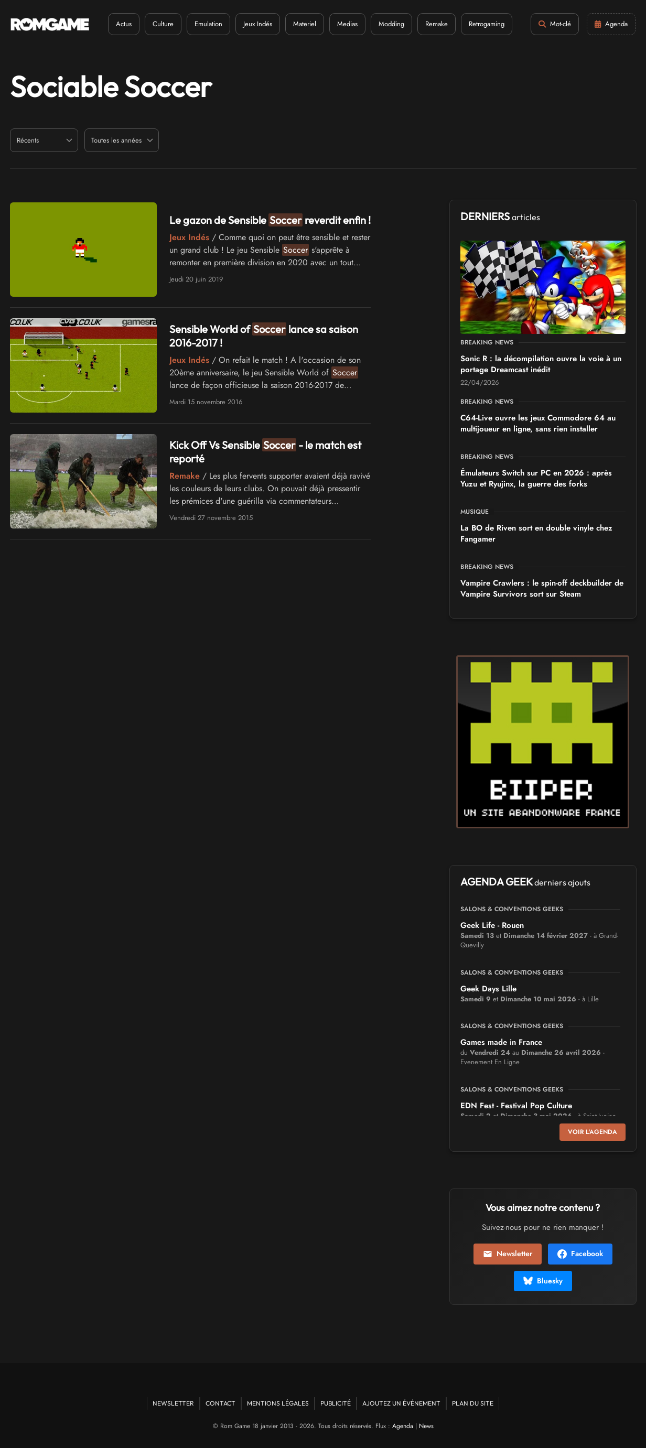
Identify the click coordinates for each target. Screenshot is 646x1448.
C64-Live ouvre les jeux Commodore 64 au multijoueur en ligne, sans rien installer (538, 423)
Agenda (402, 1426)
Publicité (335, 1403)
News (426, 1426)
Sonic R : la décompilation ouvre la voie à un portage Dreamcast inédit (540, 364)
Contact (220, 1403)
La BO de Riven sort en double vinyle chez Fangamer (536, 533)
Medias (347, 24)
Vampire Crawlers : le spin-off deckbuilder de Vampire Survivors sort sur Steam (541, 588)
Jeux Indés (257, 24)
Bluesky (543, 1281)
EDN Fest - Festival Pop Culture (516, 1105)
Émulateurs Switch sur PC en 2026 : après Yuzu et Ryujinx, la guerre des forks (536, 478)
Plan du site (472, 1403)
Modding (391, 24)
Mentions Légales (278, 1403)
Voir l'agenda (592, 1132)
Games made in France (501, 1042)
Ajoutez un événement (401, 1403)
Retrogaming (486, 24)
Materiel (304, 24)
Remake (436, 24)
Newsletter (507, 1253)
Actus (124, 24)
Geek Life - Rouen (492, 925)
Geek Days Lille (488, 989)
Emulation (208, 24)
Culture (163, 24)
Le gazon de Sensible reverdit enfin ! (270, 219)
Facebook (580, 1253)
